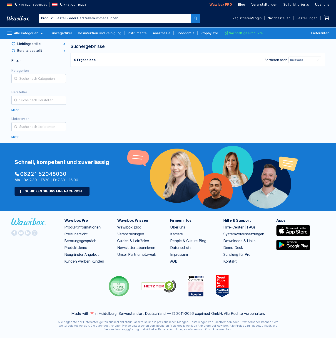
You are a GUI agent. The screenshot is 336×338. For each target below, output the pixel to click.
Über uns (322, 4)
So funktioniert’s (296, 4)
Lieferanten (320, 33)
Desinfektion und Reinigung (99, 33)
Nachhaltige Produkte (243, 33)
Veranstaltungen (264, 4)
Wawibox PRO (220, 4)
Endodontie (185, 33)
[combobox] (119, 18)
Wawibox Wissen (132, 220)
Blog (241, 4)
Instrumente (137, 33)
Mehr (15, 110)
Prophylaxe (209, 33)
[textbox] (114, 18)
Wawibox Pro (76, 220)
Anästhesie (161, 33)
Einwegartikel (61, 33)
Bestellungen (306, 18)
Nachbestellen (279, 18)
